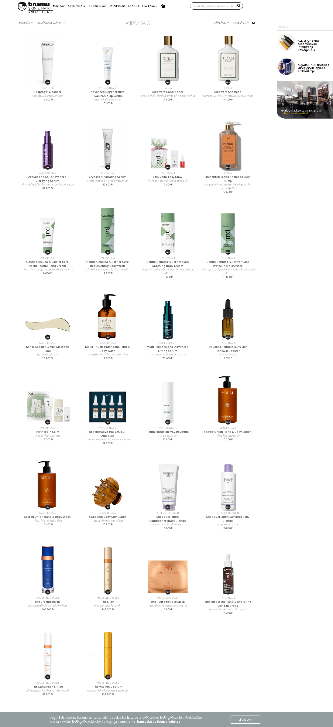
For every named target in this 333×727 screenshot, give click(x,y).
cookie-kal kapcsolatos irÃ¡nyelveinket (150, 722)
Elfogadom (245, 719)
